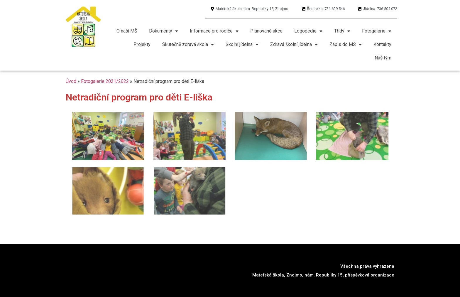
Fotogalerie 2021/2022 (105, 81)
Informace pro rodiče (214, 31)
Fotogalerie (376, 31)
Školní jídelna (242, 44)
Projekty (141, 44)
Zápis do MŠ (345, 44)
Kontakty (382, 44)
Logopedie (308, 31)
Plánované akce (266, 31)
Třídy (342, 31)
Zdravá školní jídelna (294, 44)
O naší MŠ (126, 31)
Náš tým (383, 58)
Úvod (71, 81)
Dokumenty (163, 31)
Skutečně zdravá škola (188, 44)
